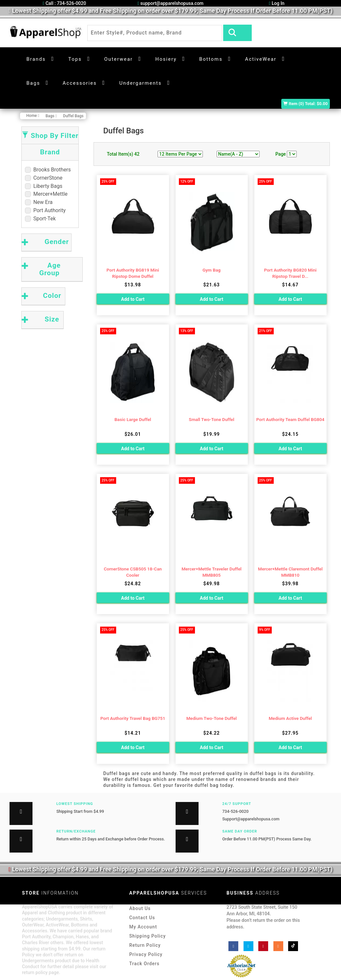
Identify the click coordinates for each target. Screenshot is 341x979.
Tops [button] (75, 59)
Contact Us (142, 917)
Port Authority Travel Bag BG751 (132, 718)
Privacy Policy (146, 954)
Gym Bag (211, 270)
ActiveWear (261, 59)
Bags (33, 83)
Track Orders (144, 963)
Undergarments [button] (140, 83)
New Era (39, 202)
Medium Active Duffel (290, 718)
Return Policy (145, 945)
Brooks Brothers (48, 170)
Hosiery (166, 59)
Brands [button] (36, 59)
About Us (140, 908)
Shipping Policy (147, 936)
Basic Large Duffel (133, 419)
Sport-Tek (40, 218)
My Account (143, 926)
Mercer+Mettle (46, 194)
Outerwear (118, 59)
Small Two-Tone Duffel (211, 419)
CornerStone (44, 178)
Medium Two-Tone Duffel (211, 718)
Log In (276, 3)
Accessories (80, 83)
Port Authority (45, 210)
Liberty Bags (43, 186)
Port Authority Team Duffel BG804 (290, 419)
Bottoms (211, 59)
